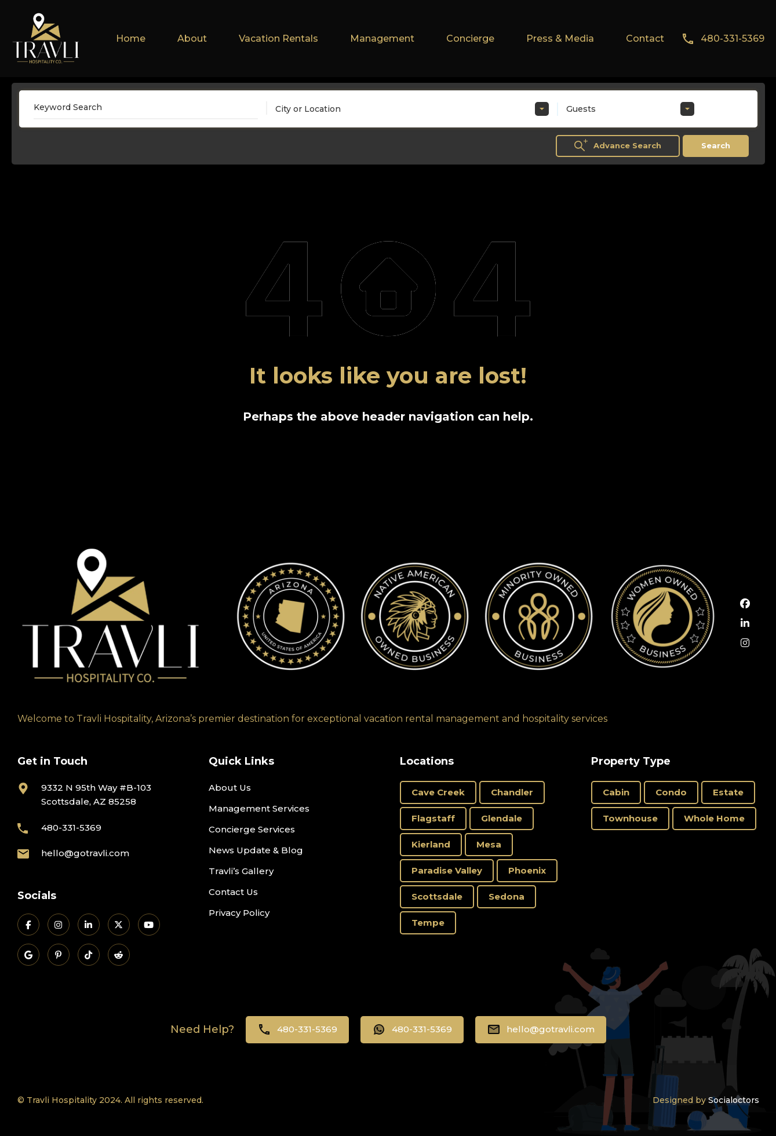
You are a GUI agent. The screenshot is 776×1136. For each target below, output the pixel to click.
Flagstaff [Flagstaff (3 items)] (433, 818)
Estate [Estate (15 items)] (728, 792)
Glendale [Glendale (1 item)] (501, 818)
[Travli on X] (119, 925)
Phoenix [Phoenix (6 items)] (527, 870)
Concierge (470, 38)
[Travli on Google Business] (28, 955)
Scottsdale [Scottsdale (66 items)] (436, 896)
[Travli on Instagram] (59, 925)
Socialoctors (733, 1100)
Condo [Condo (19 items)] (671, 792)
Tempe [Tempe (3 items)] (428, 922)
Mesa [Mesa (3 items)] (488, 844)
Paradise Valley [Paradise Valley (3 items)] (446, 870)
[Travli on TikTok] (89, 955)
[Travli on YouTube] (149, 925)
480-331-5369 (732, 38)
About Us (230, 787)
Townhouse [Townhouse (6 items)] (630, 818)
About (192, 38)
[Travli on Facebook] (28, 925)
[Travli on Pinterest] (59, 955)
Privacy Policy (239, 912)
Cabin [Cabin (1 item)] (616, 792)
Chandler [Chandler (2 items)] (512, 792)
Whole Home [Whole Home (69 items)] (714, 818)
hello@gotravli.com (85, 853)
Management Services (259, 808)
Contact (645, 38)
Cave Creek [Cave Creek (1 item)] (438, 792)
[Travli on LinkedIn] (89, 925)
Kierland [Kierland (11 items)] (430, 844)
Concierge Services (252, 829)
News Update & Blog (256, 850)
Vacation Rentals (278, 38)
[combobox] (412, 109)
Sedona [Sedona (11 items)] (506, 896)
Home (130, 38)
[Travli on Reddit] (119, 955)
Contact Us (233, 891)
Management (382, 38)
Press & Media (560, 38)
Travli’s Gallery (241, 870)
